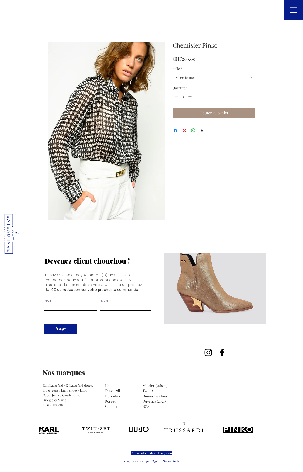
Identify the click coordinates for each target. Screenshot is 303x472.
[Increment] (190, 96)
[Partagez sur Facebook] (175, 130)
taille (177, 68)
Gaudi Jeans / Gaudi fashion (62, 395)
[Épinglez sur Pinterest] (184, 130)
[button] (293, 10)
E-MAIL (105, 301)
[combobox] (214, 77)
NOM (48, 301)
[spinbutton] (183, 96)
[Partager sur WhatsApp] (193, 130)
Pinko (109, 385)
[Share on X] (202, 130)
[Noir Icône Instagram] (208, 352)
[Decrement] (176, 96)
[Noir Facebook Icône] (222, 352)
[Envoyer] (60, 329)
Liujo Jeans (50, 390)
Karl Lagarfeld (53, 385)
